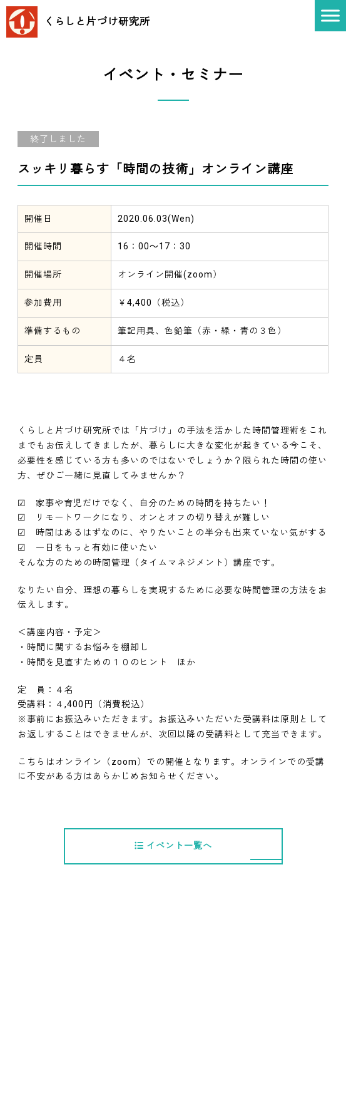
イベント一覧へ (173, 846)
